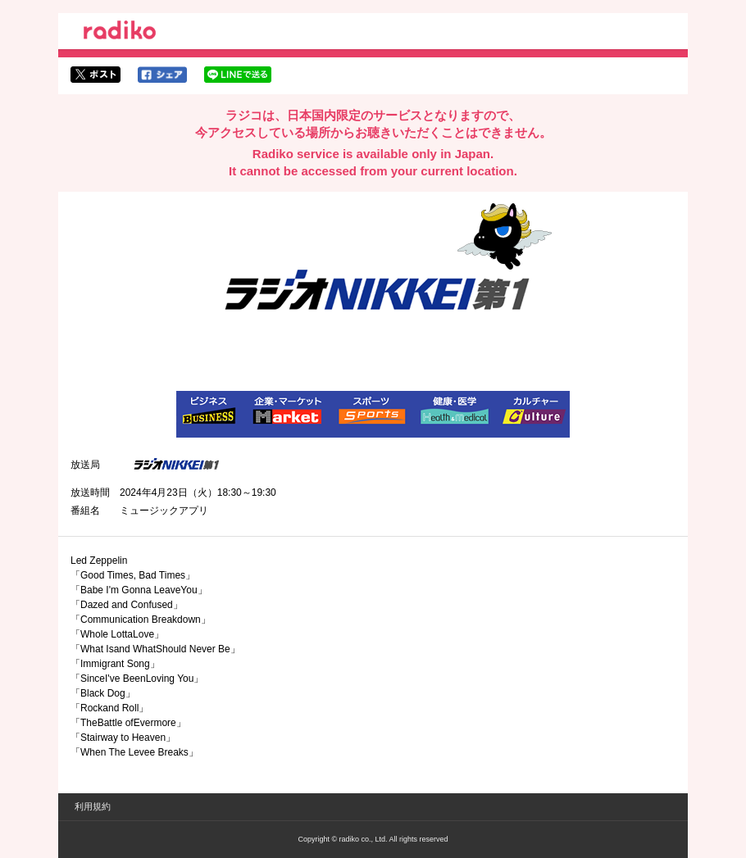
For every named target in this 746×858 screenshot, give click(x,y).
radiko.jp (120, 32)
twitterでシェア (96, 74)
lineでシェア (237, 74)
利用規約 (93, 806)
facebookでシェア (162, 74)
